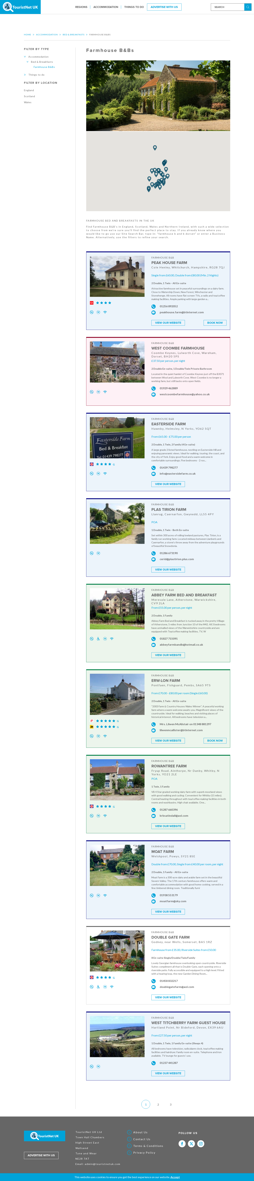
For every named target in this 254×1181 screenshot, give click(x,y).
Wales (28, 102)
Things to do (134, 6)
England (29, 90)
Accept (175, 1177)
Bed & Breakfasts (73, 34)
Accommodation (105, 6)
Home (27, 34)
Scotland (29, 96)
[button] (164, 183)
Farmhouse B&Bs (44, 66)
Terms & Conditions (148, 1140)
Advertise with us (41, 1150)
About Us (140, 1127)
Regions (81, 6)
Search (248, 6)
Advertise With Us (164, 7)
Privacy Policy (144, 1147)
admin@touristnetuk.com (102, 1159)
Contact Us (142, 1134)
